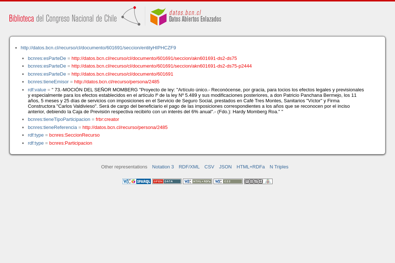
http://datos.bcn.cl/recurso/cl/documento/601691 (122, 74)
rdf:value (37, 89)
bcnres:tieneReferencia (52, 127)
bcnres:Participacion (70, 143)
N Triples (279, 166)
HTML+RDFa (250, 166)
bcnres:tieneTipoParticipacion (59, 119)
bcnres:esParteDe (47, 58)
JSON (225, 166)
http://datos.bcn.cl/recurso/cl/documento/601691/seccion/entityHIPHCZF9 (98, 47)
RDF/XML (189, 166)
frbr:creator (107, 119)
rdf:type (36, 135)
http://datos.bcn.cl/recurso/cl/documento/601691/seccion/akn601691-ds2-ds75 (154, 58)
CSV (209, 166)
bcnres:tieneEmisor (48, 81)
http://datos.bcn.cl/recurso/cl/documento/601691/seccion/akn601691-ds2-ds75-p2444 (161, 66)
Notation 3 (163, 166)
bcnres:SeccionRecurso (74, 135)
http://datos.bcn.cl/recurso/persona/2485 (117, 81)
